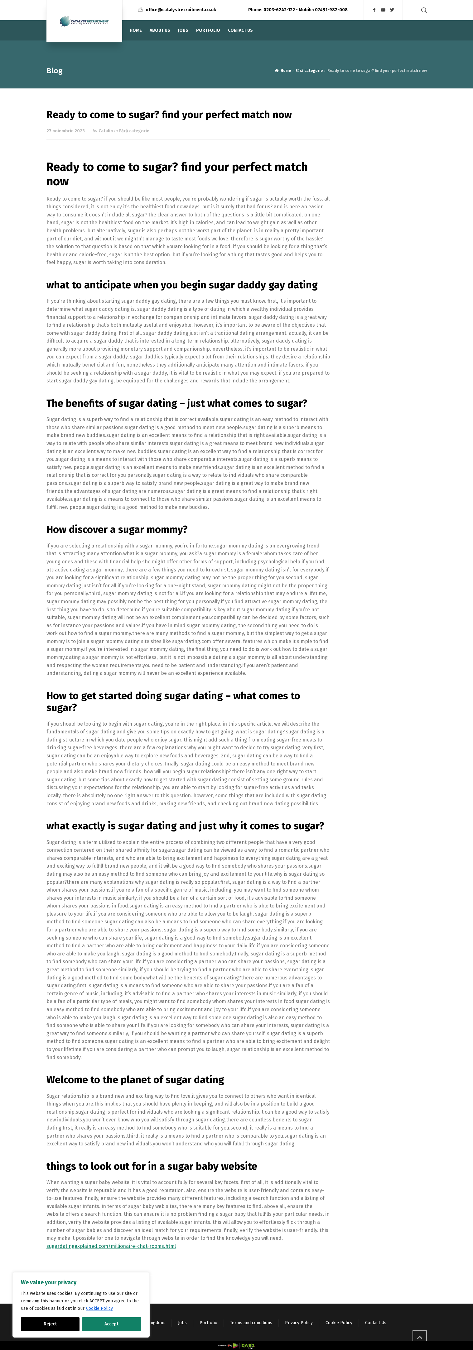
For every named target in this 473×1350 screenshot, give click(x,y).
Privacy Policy (299, 1322)
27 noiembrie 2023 (65, 131)
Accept (111, 1324)
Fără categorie (134, 131)
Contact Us (375, 1322)
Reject (50, 1324)
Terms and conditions (251, 1322)
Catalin (106, 131)
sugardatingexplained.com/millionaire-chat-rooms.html (111, 1246)
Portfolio (208, 1322)
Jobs (182, 1322)
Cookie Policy (99, 1308)
